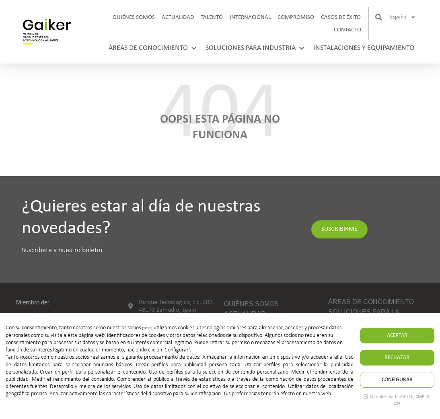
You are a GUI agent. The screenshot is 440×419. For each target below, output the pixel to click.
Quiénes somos (134, 17)
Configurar (397, 380)
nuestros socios (124, 328)
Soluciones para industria (255, 48)
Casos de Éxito (341, 17)
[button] (379, 17)
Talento (212, 17)
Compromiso (296, 17)
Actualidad (178, 17)
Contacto (347, 30)
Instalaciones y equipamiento (363, 48)
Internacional (250, 17)
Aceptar (397, 336)
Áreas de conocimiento (153, 48)
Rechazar (396, 358)
